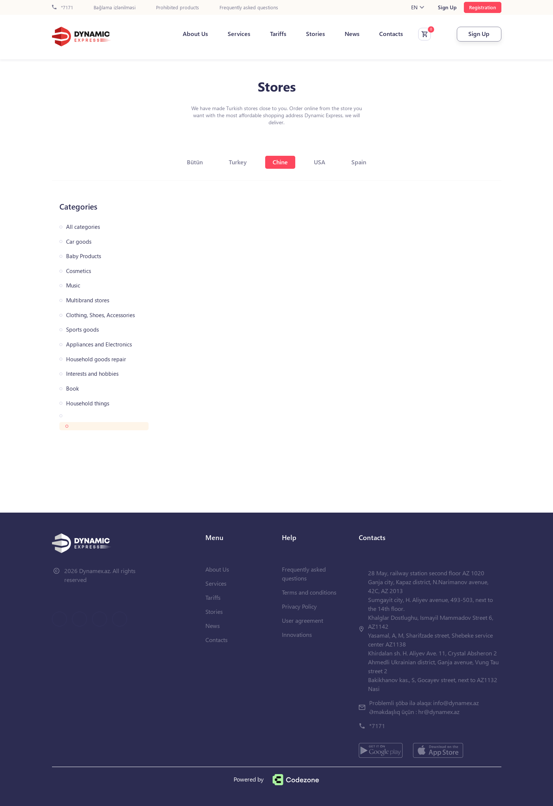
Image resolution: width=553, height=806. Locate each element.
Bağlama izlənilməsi (115, 7)
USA (319, 162)
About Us (195, 33)
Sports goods (82, 329)
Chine (280, 162)
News (352, 33)
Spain (358, 162)
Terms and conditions (309, 592)
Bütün (195, 162)
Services (239, 33)
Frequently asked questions (248, 7)
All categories (83, 226)
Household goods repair (96, 359)
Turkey (238, 162)
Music (73, 285)
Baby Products (83, 256)
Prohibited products (177, 7)
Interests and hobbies (92, 373)
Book (72, 388)
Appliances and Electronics (99, 344)
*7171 (62, 7)
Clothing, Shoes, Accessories (100, 315)
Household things (87, 403)
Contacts (391, 33)
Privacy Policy (299, 606)
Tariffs (278, 33)
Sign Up (447, 7)
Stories (315, 33)
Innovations (297, 634)
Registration (482, 7)
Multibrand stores (87, 300)
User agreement (302, 620)
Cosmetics (78, 270)
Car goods (78, 241)
